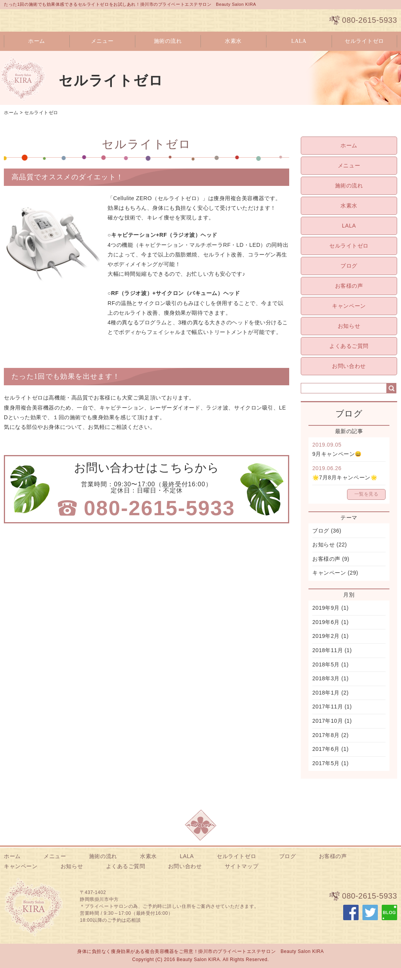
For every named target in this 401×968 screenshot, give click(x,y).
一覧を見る (366, 494)
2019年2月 (326, 636)
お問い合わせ (349, 366)
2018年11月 (327, 650)
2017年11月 (327, 706)
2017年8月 (326, 735)
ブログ (348, 266)
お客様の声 (349, 286)
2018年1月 (326, 693)
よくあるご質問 (349, 346)
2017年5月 (326, 763)
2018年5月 (326, 664)
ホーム (36, 41)
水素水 (233, 41)
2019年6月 (326, 622)
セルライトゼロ (364, 41)
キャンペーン (349, 306)
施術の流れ (168, 41)
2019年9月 (326, 608)
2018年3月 (326, 678)
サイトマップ (241, 866)
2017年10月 (327, 721)
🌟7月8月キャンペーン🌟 (344, 477)
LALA (299, 41)
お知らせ (349, 326)
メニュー (102, 41)
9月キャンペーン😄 (337, 454)
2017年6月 (326, 749)
